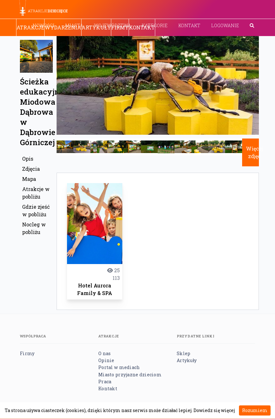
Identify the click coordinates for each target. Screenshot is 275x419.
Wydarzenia (63, 27)
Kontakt (189, 25)
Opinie (106, 360)
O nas (104, 353)
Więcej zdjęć (254, 152)
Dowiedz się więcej (214, 410)
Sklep (183, 353)
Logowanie (225, 25)
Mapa (29, 179)
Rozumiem (254, 410)
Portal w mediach (119, 367)
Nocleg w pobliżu (34, 228)
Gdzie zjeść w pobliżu (36, 210)
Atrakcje (30, 27)
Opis (27, 158)
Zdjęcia (31, 168)
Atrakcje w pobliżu (36, 193)
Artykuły (96, 27)
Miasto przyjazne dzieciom (130, 375)
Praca (104, 382)
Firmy (120, 27)
